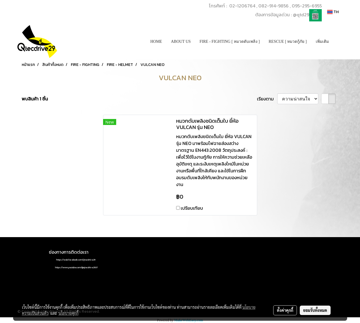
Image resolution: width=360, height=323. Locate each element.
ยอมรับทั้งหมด (315, 310)
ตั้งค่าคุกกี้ (285, 310)
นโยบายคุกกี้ (69, 313)
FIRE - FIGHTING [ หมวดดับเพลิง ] (230, 41)
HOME (156, 41)
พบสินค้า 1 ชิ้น (35, 98)
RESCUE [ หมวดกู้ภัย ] (288, 41)
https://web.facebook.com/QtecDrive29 (75, 259)
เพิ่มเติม (322, 41)
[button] (338, 41)
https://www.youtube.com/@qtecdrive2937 (76, 267)
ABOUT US (181, 41)
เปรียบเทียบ (192, 208)
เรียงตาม (267, 98)
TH (333, 12)
